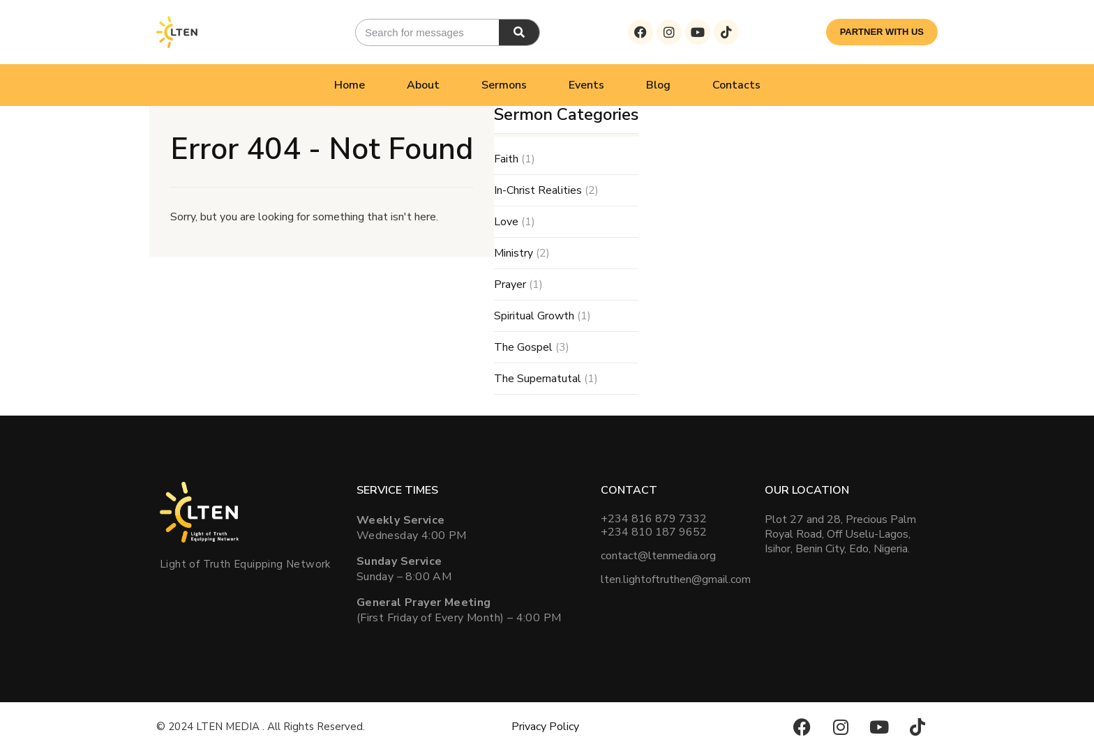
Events (586, 85)
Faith (506, 159)
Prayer (510, 284)
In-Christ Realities (538, 190)
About (423, 85)
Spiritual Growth (534, 316)
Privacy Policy (545, 726)
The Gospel (523, 347)
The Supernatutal (537, 378)
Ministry (513, 253)
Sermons (504, 85)
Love (506, 221)
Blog (658, 85)
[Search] (519, 32)
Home (349, 85)
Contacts (736, 85)
